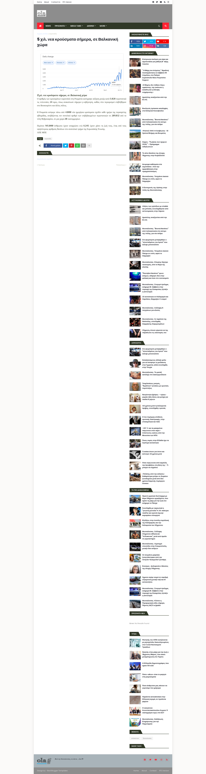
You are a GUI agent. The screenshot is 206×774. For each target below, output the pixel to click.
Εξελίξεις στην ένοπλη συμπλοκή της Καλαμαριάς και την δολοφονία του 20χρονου (155, 522)
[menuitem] (40, 26)
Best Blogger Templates (57, 770)
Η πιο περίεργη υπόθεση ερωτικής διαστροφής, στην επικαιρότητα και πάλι (153, 419)
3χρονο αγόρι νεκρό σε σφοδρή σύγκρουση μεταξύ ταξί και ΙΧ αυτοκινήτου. (155, 579)
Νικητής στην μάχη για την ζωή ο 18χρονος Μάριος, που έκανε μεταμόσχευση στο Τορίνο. (155, 654)
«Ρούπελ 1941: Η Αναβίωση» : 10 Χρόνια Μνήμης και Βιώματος (155, 132)
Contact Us (55, 2)
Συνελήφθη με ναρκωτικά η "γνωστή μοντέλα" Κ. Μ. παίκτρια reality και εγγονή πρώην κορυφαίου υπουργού (155, 512)
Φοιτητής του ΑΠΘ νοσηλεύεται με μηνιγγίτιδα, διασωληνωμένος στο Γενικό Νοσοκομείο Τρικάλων (155, 643)
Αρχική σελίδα (42, 33)
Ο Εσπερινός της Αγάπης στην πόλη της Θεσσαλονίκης (154, 188)
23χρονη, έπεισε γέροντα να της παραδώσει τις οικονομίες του (155, 331)
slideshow (135, 738)
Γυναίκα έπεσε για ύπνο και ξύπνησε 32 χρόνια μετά (153, 452)
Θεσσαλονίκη (147, 738)
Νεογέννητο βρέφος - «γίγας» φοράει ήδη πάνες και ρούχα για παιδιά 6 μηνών (155, 397)
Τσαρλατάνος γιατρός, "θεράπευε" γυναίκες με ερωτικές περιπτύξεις (155, 385)
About (46, 2)
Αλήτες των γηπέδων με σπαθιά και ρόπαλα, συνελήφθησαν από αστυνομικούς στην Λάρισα (155, 208)
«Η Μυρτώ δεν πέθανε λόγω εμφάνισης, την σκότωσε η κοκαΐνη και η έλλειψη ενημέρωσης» (153, 88)
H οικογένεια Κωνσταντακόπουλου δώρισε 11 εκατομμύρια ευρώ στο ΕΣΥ (155, 710)
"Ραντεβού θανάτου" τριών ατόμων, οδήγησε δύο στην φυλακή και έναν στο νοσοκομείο (155, 275)
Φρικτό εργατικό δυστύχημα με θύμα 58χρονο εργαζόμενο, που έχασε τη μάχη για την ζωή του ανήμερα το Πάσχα (155, 499)
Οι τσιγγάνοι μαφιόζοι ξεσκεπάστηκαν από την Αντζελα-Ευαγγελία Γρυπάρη (154, 557)
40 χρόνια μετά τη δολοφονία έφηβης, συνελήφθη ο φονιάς (154, 407)
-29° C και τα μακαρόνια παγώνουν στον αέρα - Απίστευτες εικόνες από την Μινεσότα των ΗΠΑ (153, 432)
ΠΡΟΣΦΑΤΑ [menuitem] (60, 26)
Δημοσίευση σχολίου (45, 159)
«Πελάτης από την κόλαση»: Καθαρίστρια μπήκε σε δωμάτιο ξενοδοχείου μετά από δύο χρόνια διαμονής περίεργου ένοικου (155, 479)
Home (39, 2)
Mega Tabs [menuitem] (75, 26)
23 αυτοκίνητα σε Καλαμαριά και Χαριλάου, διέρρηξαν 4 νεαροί (155, 298)
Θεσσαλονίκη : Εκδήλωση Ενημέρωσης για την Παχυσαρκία (152, 721)
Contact (153, 770)
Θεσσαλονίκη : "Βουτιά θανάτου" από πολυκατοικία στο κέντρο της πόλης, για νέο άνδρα (155, 122)
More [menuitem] (102, 26)
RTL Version (67, 2)
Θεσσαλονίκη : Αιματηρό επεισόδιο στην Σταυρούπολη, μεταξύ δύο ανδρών (154, 546)
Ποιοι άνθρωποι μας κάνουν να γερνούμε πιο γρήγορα (154, 686)
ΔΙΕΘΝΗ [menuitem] (90, 26)
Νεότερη (41, 165)
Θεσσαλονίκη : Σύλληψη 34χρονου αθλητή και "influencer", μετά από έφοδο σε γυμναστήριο (154, 535)
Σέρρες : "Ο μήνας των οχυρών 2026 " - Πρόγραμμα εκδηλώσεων (154, 144)
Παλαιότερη (120, 165)
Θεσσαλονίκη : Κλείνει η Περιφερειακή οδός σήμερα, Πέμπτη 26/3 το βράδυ (153, 603)
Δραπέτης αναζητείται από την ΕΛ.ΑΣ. (154, 98)
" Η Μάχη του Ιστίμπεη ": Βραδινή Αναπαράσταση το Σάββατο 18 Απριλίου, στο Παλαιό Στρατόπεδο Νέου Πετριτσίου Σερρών (155, 75)
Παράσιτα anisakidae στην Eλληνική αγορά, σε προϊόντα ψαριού (154, 699)
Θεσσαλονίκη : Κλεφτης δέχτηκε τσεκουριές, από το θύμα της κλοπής (155, 264)
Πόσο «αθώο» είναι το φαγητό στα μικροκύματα (154, 675)
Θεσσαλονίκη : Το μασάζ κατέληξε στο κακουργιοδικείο (154, 373)
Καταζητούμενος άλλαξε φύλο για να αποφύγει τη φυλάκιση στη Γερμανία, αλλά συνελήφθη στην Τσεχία (154, 364)
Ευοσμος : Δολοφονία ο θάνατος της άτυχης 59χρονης (155, 567)
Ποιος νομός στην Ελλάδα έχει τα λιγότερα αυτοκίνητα (155, 441)
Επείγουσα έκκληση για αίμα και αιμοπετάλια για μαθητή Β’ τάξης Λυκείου (155, 61)
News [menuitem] (48, 26)
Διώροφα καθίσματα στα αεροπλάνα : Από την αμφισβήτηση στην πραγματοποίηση (152, 168)
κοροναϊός (53, 33)
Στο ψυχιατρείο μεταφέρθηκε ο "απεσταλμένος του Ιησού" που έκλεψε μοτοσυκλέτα (154, 242)
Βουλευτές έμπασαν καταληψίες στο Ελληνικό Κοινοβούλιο (155, 109)
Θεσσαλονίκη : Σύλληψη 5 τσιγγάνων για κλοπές (152, 309)
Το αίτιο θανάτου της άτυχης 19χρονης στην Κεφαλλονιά (153, 154)
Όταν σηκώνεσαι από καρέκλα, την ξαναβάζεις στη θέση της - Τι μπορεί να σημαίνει (155, 465)
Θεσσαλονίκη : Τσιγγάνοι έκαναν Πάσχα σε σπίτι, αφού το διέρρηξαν (155, 178)
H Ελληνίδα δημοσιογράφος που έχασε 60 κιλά (155, 664)
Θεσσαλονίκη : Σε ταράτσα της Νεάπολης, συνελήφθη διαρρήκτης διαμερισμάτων (154, 321)
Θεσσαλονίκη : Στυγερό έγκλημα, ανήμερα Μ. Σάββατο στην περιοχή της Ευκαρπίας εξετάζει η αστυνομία (155, 288)
